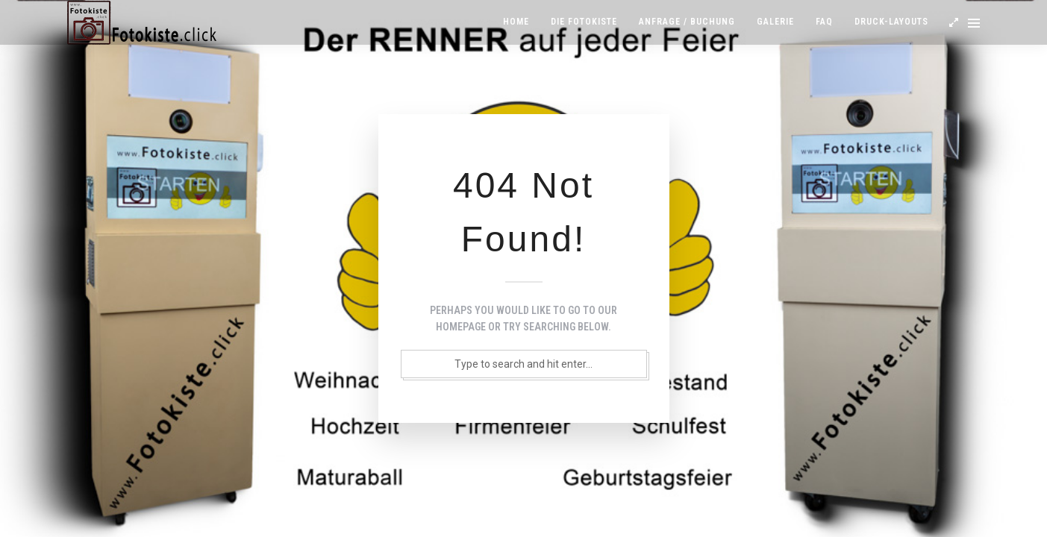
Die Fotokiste (584, 21)
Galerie (775, 21)
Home (516, 21)
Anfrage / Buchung (687, 21)
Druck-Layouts (891, 21)
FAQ (824, 21)
